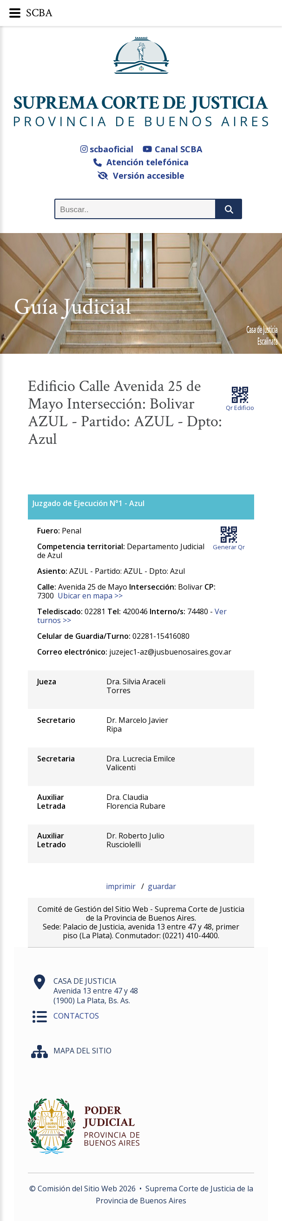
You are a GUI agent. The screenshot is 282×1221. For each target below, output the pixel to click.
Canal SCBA (172, 149)
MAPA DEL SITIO (82, 1051)
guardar (162, 886)
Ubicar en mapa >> (90, 596)
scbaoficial (107, 149)
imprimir (122, 886)
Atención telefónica (141, 162)
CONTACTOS (76, 1016)
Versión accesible (141, 175)
